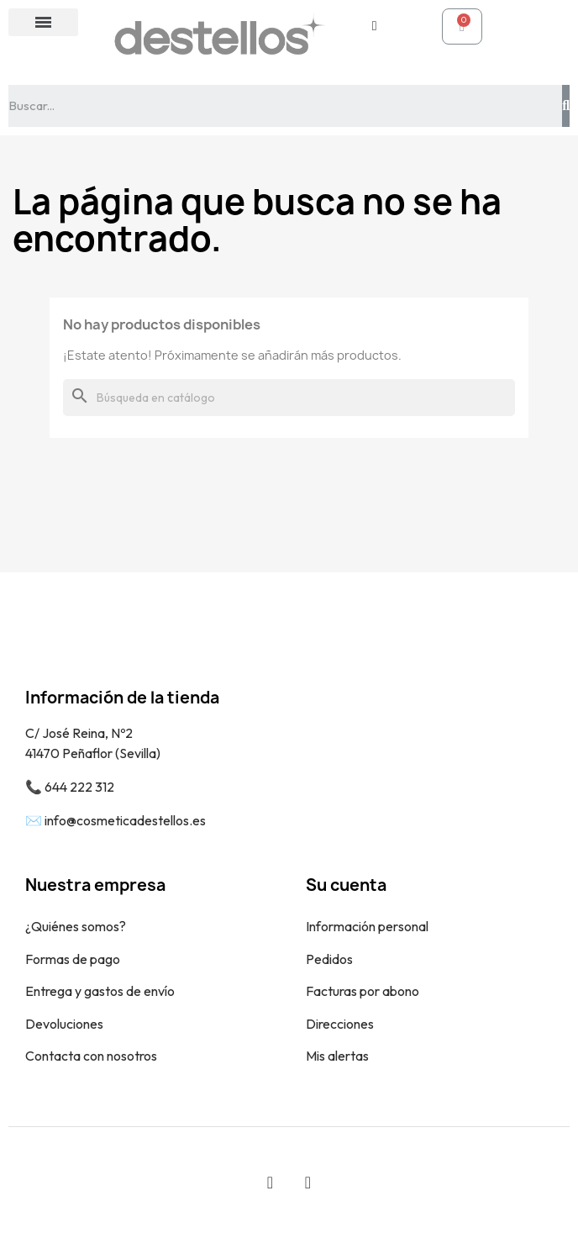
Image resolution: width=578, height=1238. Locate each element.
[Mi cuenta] (374, 26)
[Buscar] (289, 397)
